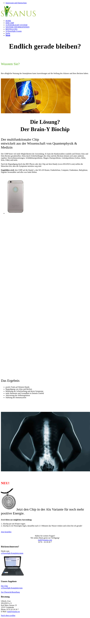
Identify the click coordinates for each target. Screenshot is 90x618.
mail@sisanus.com (45, 540)
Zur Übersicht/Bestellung (10, 592)
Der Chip (4, 586)
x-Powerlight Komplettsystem (12, 553)
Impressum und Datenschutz (16, 3)
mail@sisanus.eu (13, 612)
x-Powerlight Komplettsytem (11, 588)
